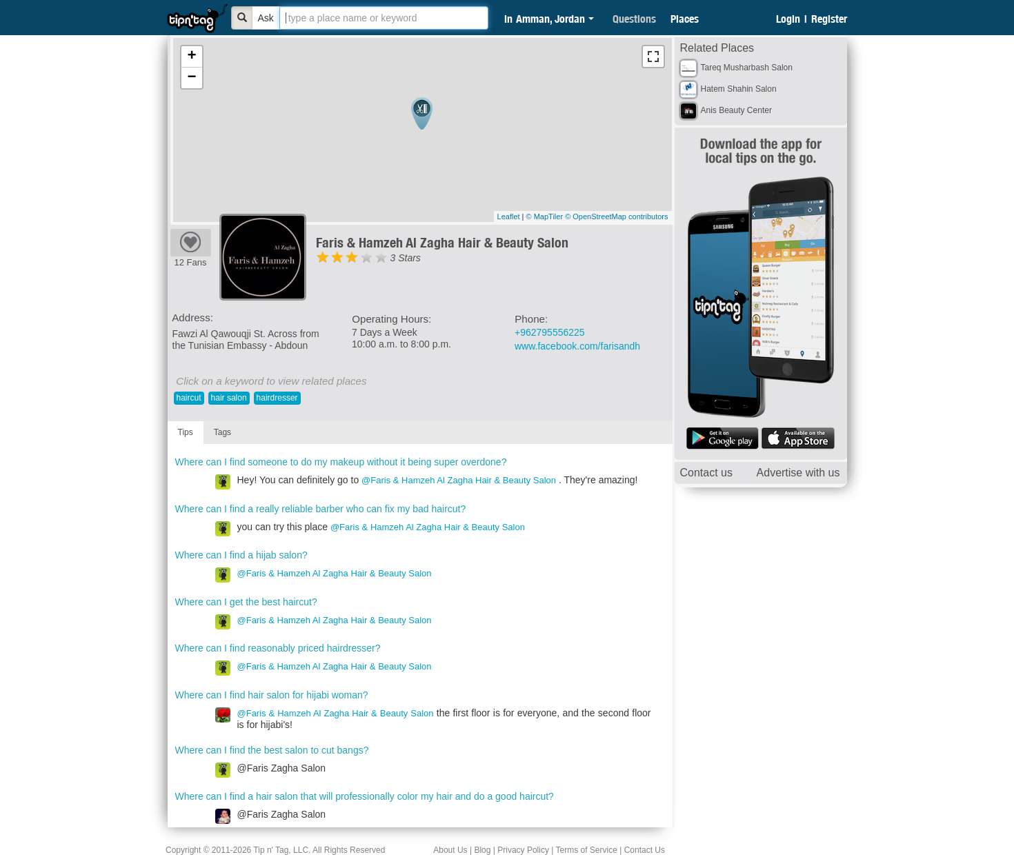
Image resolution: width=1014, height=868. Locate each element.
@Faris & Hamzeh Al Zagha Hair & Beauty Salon (458, 480)
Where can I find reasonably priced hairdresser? (278, 648)
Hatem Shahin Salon (739, 89)
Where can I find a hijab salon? (241, 555)
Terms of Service (586, 850)
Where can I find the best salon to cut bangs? (272, 750)
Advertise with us (798, 472)
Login (788, 19)
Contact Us (644, 850)
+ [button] (191, 56)
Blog (482, 850)
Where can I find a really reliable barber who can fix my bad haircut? (320, 508)
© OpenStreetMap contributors (616, 216)
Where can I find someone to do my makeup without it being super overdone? (341, 461)
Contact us (706, 472)
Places (684, 19)
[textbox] (383, 18)
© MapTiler (545, 216)
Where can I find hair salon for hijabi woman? (271, 694)
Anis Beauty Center (736, 110)
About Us (450, 850)
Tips (185, 432)
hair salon (229, 398)
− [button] (191, 78)
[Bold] (242, 18)
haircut (189, 398)
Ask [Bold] (266, 17)
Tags (222, 432)
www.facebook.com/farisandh (577, 346)
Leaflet (508, 216)
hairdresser (277, 398)
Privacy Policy (523, 850)
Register (829, 19)
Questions (634, 19)
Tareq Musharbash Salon (747, 67)
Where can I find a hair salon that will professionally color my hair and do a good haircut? (364, 796)
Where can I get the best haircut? (246, 601)
